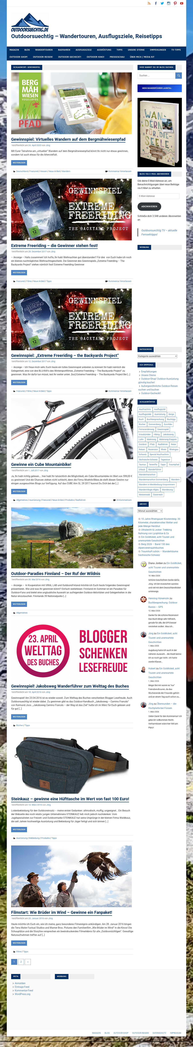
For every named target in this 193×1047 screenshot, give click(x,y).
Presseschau (117, 57)
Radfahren (64, 50)
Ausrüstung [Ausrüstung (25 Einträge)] (159, 414)
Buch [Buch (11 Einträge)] (141, 419)
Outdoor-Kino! (95, 57)
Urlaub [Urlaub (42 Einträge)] (142, 469)
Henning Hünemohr (158, 598)
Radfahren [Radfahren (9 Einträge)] (163, 444)
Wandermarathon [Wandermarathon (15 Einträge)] (147, 475)
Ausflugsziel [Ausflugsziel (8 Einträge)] (159, 409)
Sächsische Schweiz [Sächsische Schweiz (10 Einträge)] (148, 459)
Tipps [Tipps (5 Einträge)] (163, 464)
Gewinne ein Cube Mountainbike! (42, 464)
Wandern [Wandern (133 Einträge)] (175, 479)
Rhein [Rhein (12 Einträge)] (163, 449)
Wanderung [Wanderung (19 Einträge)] (167, 490)
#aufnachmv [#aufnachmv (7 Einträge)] (145, 409)
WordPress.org (22, 999)
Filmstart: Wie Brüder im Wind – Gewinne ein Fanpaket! (63, 918)
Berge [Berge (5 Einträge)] (171, 414)
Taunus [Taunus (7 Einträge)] (142, 464)
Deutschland (22, 171)
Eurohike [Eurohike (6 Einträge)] (168, 424)
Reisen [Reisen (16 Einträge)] (142, 449)
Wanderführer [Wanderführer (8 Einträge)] (154, 469)
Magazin (14, 50)
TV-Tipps (176, 50)
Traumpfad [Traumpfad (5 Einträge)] (174, 464)
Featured (34, 171)
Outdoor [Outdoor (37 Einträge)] (143, 444)
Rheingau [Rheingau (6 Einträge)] (173, 449)
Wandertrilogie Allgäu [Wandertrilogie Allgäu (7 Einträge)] (149, 490)
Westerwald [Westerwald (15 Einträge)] (144, 495)
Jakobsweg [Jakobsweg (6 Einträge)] (168, 434)
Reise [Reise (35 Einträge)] (173, 444)
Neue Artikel (54, 171)
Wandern (66, 171)
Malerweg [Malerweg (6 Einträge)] (151, 439)
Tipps (119, 50)
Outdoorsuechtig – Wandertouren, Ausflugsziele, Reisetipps (88, 36)
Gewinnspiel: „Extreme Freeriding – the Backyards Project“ (66, 355)
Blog (27, 50)
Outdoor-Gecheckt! (69, 57)
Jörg (48, 145)
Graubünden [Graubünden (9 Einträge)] (145, 434)
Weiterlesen (19, 163)
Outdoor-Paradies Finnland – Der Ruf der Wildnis (57, 573)
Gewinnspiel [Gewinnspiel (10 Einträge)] (163, 429)
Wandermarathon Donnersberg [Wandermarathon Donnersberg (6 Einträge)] (153, 479)
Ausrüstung (104, 50)
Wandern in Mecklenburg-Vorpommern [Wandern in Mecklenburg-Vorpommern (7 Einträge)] (157, 484)
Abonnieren (149, 206)
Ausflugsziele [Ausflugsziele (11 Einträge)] (145, 414)
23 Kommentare (123, 500)
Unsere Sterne (136, 50)
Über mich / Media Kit (142, 57)
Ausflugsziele (84, 50)
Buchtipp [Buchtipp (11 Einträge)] (171, 419)
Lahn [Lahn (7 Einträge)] (141, 439)
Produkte (69, 500)
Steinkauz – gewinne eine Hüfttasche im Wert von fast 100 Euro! (72, 804)
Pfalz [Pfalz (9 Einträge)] (152, 444)
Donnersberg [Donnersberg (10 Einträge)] (155, 424)
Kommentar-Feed (24, 996)
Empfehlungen (158, 50)
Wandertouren (44, 50)
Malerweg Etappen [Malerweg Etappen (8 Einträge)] (168, 439)
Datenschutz (159, 1039)
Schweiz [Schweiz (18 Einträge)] (143, 454)
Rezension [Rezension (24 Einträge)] (153, 449)
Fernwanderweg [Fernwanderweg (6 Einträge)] (146, 429)
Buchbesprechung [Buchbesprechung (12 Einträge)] (155, 419)
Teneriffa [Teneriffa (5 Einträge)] (153, 464)
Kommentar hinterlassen (119, 171)
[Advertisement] (160, 297)
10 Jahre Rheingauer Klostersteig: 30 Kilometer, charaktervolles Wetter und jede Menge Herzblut (159, 523)
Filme (29, 281)
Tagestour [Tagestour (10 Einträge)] (165, 459)
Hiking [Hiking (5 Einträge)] (157, 434)
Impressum (175, 1039)
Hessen (43, 171)
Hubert (151, 668)
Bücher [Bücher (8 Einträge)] (142, 424)
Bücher (19, 731)
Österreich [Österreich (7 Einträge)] (158, 495)
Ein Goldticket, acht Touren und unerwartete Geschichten (165, 567)
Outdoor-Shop (121, 1039)
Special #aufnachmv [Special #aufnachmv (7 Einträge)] (159, 454)
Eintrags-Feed (22, 992)
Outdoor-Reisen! (43, 57)
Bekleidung (34, 844)
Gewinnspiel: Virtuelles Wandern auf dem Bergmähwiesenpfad (70, 139)
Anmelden (20, 989)
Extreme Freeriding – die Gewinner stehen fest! (55, 245)
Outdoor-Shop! (18, 57)
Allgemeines (21, 500)
